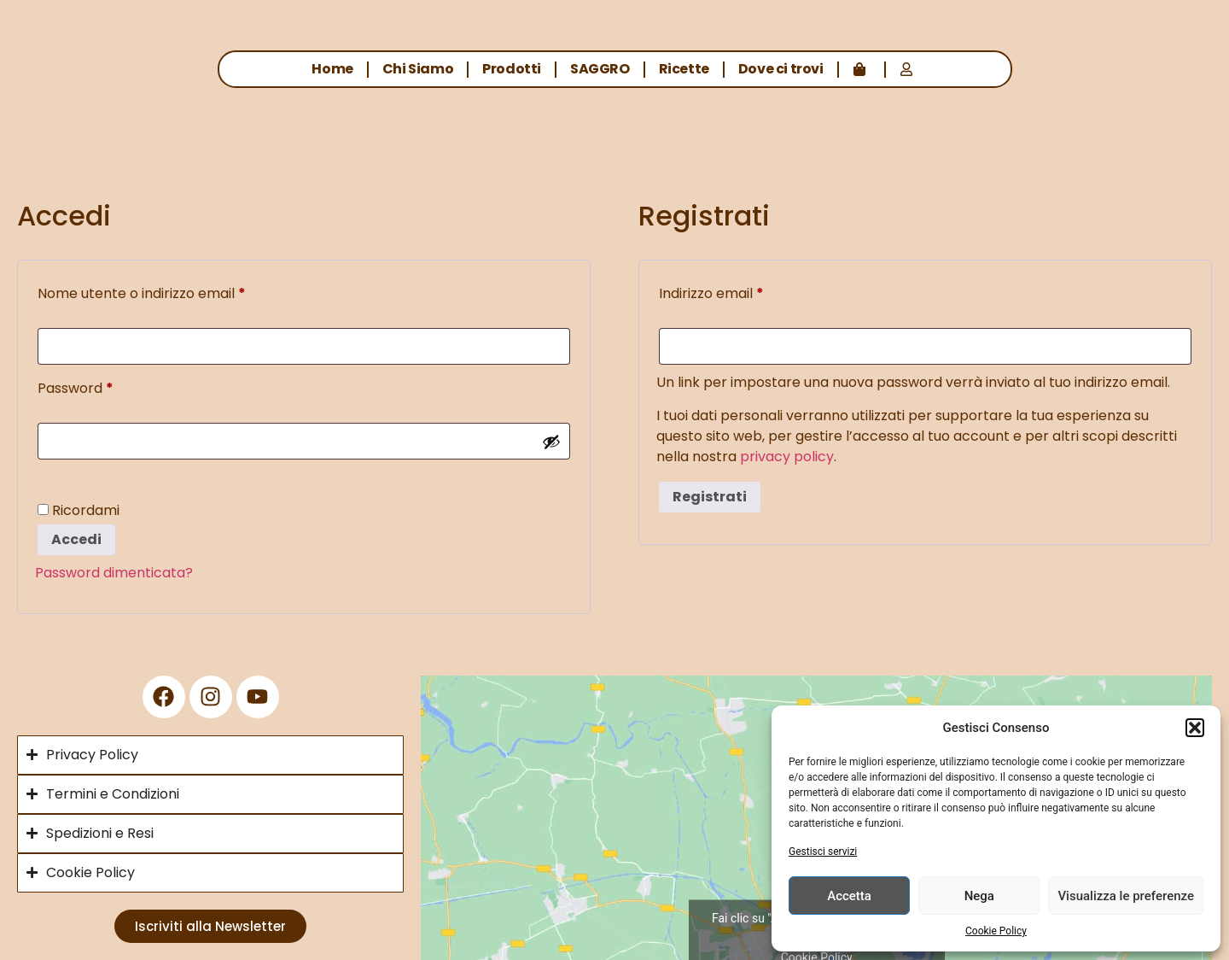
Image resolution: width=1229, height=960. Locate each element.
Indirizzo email (741, 291)
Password (105, 386)
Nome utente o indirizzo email (172, 291)
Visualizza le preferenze (1125, 896)
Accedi (76, 539)
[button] (1194, 727)
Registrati (710, 496)
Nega (979, 896)
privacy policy (787, 456)
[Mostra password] (551, 441)
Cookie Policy (996, 931)
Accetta (849, 896)
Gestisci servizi (823, 852)
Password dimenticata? (114, 572)
